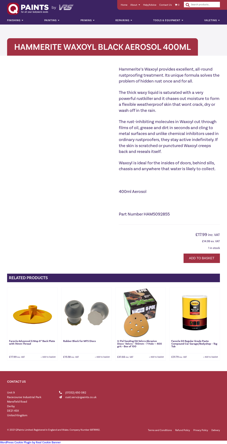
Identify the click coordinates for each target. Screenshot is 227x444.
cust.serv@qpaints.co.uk (80, 397)
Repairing (122, 20)
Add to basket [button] (49, 357)
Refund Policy (182, 430)
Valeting (210, 20)
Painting (50, 20)
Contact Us (165, 4)
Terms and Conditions (160, 430)
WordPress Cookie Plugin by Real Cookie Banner (30, 442)
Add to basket (201, 258)
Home (124, 4)
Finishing (13, 20)
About (133, 4)
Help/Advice (149, 4)
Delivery (215, 430)
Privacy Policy (200, 430)
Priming (86, 20)
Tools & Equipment (166, 20)
